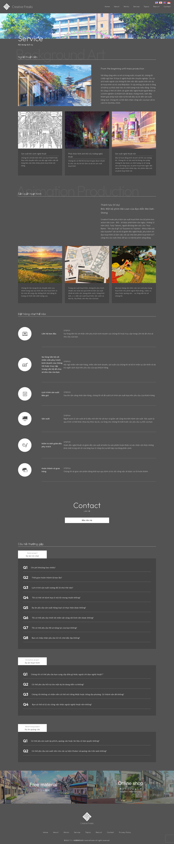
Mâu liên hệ (87, 520)
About (116, 6)
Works (126, 6)
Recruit (156, 6)
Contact (167, 6)
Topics (146, 6)
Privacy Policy (125, 833)
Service (136, 6)
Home (107, 6)
